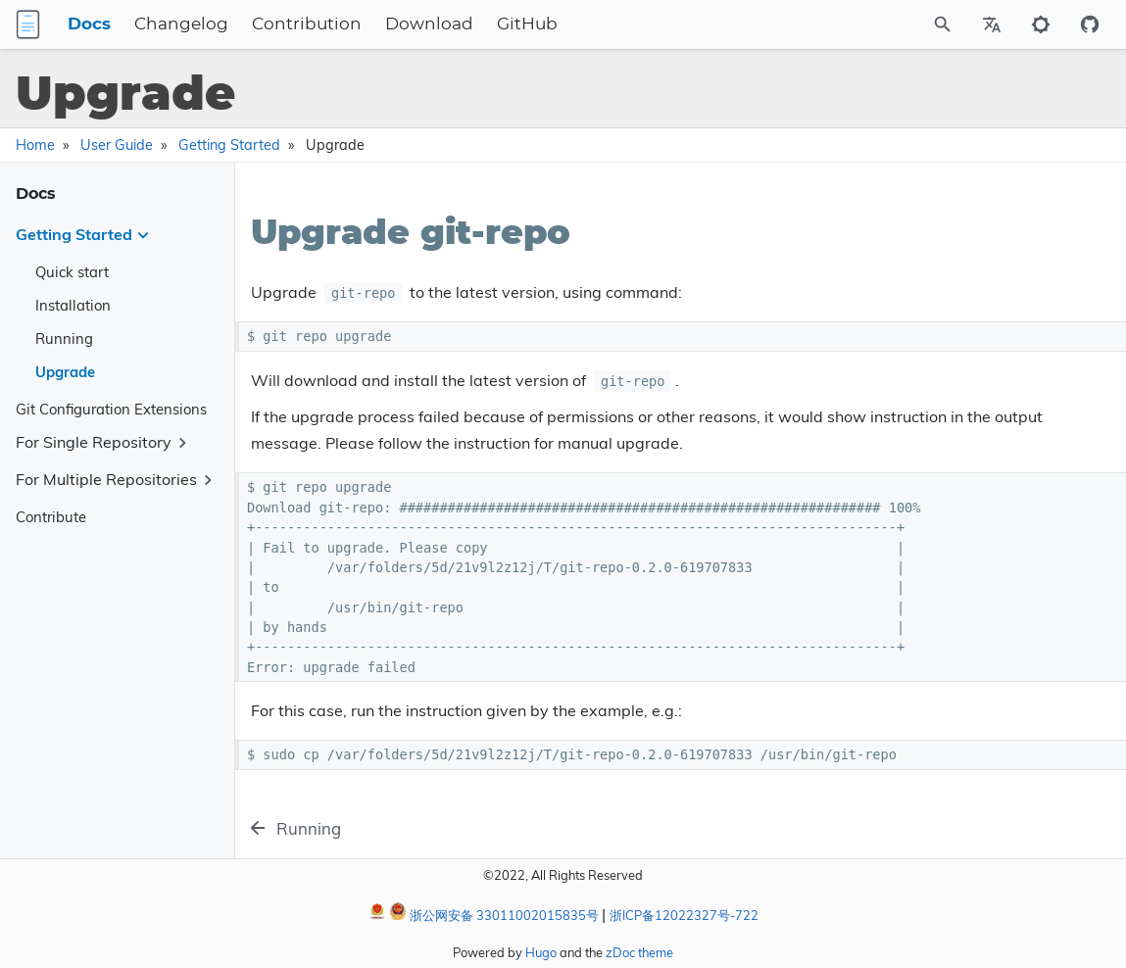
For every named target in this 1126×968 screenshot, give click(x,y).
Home (35, 145)
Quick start (72, 272)
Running (64, 338)
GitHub (626, 24)
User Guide (116, 145)
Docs (188, 24)
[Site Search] (890, 24)
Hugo (541, 952)
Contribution (406, 24)
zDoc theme (639, 952)
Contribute (51, 517)
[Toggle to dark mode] (1040, 24)
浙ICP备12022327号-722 (684, 915)
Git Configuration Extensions (111, 409)
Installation (73, 305)
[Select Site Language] (991, 24)
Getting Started (229, 145)
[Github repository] (1090, 24)
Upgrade (65, 372)
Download (528, 24)
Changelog (280, 24)
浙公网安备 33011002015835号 (494, 912)
